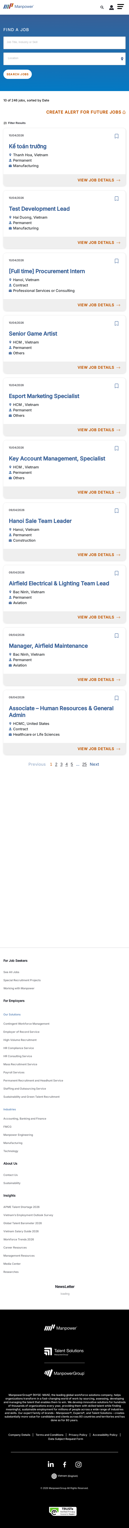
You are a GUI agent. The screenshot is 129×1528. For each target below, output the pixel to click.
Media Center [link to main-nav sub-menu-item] (12, 1263)
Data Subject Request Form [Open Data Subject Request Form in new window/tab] (65, 1439)
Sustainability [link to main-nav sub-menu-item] (12, 1183)
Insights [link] (9, 1195)
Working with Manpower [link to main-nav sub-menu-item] (19, 988)
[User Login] (111, 8)
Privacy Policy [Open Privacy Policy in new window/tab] (78, 1434)
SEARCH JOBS (18, 74)
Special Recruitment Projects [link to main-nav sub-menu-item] (22, 980)
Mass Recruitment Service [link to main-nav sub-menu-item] (20, 1064)
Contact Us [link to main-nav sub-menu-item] (10, 1175)
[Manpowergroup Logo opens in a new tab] (64, 1374)
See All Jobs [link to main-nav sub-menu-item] (11, 972)
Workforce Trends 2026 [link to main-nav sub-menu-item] (18, 1239)
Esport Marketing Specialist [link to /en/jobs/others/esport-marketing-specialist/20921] (44, 396)
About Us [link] (10, 1163)
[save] (116, 136)
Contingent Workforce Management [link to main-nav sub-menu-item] (26, 1023)
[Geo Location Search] (122, 59)
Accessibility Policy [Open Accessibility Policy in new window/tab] (105, 1434)
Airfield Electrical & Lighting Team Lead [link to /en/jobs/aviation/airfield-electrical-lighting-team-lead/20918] (59, 583)
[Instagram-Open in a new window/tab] (78, 1464)
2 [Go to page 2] (56, 764)
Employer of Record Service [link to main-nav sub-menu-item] (21, 1031)
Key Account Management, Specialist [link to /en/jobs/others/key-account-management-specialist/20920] (57, 458)
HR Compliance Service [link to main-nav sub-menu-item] (18, 1048)
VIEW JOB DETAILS (99, 180)
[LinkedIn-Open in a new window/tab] (51, 1464)
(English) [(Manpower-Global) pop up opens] (64, 1476)
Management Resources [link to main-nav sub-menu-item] (19, 1255)
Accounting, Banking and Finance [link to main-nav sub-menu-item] (24, 1118)
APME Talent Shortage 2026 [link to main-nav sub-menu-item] (21, 1207)
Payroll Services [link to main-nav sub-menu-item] (13, 1072)
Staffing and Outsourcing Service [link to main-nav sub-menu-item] (24, 1088)
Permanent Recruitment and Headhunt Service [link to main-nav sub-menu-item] (33, 1080)
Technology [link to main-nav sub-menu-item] (10, 1151)
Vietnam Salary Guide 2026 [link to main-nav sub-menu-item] (21, 1231)
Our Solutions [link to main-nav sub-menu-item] (12, 1014)
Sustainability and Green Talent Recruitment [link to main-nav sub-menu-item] (31, 1096)
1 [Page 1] (51, 764)
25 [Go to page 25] (84, 764)
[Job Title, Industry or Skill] (64, 43)
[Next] (77, 764)
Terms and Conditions (49, 1434)
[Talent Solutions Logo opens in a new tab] (64, 1351)
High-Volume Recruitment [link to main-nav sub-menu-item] (20, 1040)
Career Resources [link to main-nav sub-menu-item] (15, 1247)
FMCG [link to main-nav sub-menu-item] (7, 1126)
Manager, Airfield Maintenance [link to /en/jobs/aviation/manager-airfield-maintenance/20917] (48, 646)
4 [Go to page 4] (66, 764)
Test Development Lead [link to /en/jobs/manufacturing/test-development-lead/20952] (39, 209)
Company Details (19, 1434)
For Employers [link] (14, 1001)
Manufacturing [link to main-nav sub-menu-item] (12, 1143)
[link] (64, 1464)
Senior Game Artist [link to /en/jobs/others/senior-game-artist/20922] (33, 333)
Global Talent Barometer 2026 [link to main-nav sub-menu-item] (22, 1223)
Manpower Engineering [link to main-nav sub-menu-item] (18, 1134)
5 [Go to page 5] (72, 764)
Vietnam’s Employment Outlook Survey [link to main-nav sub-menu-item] (28, 1215)
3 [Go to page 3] (61, 764)
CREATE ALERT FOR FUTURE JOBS (86, 112)
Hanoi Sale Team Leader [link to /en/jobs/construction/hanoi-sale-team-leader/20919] (40, 521)
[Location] (64, 59)
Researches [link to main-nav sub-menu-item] (10, 1272)
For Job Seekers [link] (15, 960)
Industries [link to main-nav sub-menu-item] (9, 1109)
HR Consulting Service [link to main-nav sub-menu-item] (17, 1056)
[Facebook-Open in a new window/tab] (64, 1464)
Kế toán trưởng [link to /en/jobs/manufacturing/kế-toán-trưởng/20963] (27, 146)
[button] (120, 6)
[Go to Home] (18, 7)
